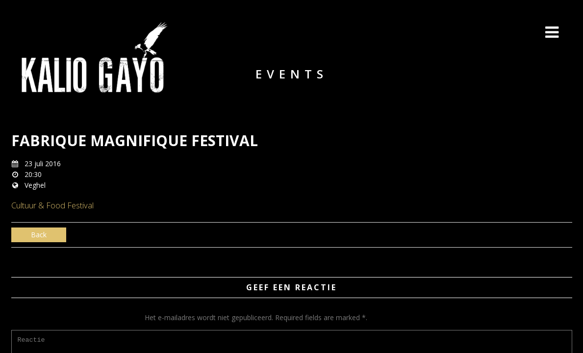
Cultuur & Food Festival (52, 205)
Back (39, 234)
